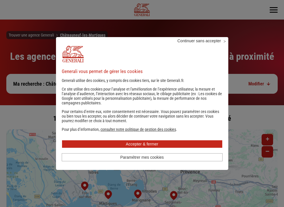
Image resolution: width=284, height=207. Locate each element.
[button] (138, 137)
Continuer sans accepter (199, 48)
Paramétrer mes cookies (142, 165)
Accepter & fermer (142, 152)
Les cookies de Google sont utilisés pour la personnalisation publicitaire (142, 103)
